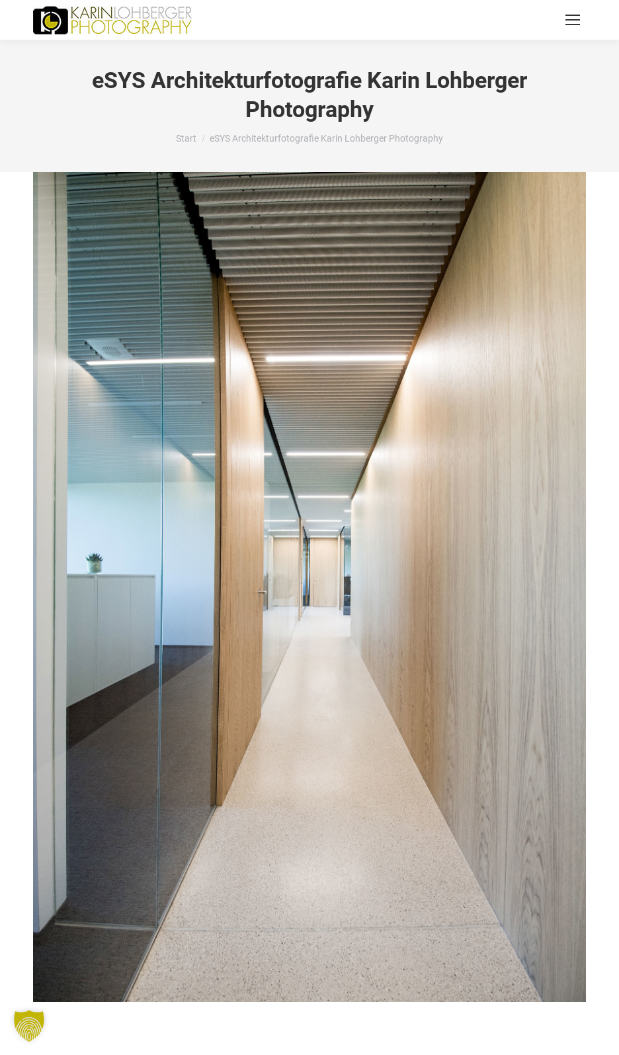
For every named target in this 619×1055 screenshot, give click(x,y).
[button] (29, 1026)
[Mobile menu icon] (572, 20)
